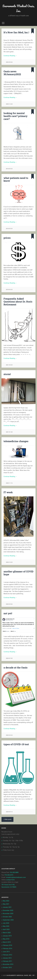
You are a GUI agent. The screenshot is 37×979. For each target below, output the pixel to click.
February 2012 (7, 955)
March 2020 (7, 933)
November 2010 (8, 964)
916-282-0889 (14, 872)
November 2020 (8, 913)
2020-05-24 (9, 735)
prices (7, 237)
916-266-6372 (9, 875)
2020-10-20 (9, 562)
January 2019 (7, 936)
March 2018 (7, 942)
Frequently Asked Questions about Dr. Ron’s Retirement (18, 301)
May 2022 (6, 901)
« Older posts (7, 819)
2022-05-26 (9, 62)
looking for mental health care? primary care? (15, 116)
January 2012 (7, 958)
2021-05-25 (9, 365)
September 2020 (8, 920)
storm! (7, 374)
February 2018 (7, 945)
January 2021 (7, 907)
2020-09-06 (9, 604)
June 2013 (6, 952)
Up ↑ (34, 975)
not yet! (8, 613)
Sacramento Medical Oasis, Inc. (18, 8)
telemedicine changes (16, 441)
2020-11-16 (9, 483)
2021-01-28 (9, 432)
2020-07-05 (9, 658)
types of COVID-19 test (16, 744)
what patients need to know (16, 179)
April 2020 (6, 929)
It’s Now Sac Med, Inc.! (16, 32)
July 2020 (6, 923)
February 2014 (7, 948)
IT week (8, 492)
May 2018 (6, 939)
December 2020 (8, 910)
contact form (10, 880)
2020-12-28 (9, 104)
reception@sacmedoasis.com (16, 877)
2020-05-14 (9, 811)
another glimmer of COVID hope (18, 573)
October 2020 (7, 917)
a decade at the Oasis (15, 667)
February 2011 (7, 961)
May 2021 (6, 904)
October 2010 (7, 967)
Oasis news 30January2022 (12, 73)
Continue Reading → (10, 56)
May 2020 (6, 926)
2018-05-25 (9, 168)
